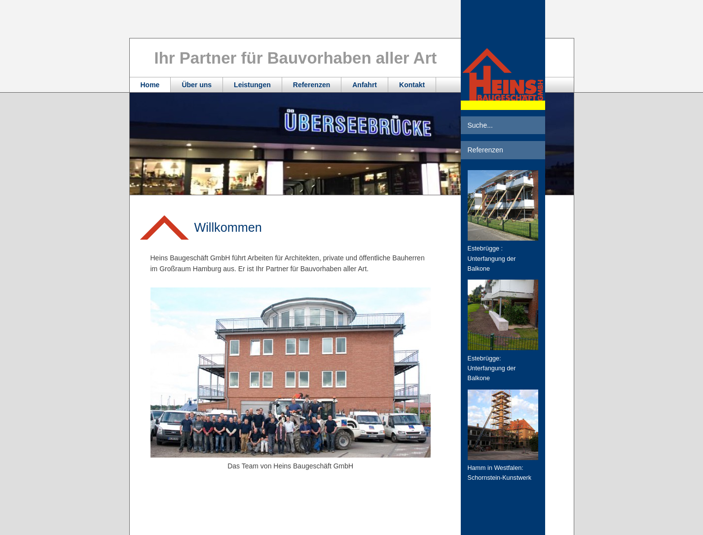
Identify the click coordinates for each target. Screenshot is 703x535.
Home (150, 85)
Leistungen (252, 85)
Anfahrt (364, 85)
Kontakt (412, 85)
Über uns (197, 85)
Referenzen (311, 85)
